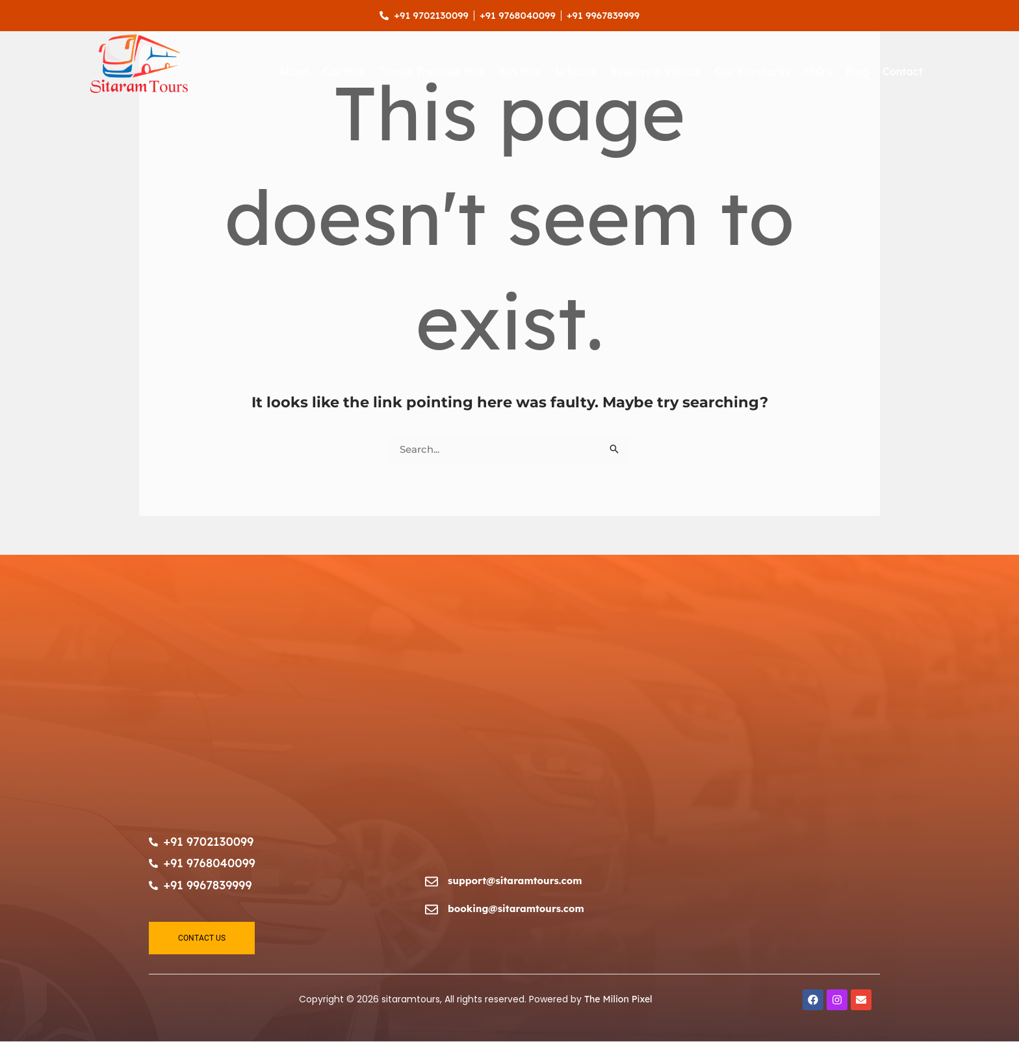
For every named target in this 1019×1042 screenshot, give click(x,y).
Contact (903, 71)
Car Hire (344, 71)
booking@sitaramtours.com (517, 908)
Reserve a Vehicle (655, 71)
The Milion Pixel (618, 1000)
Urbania (576, 71)
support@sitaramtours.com (515, 880)
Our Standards (752, 71)
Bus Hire (519, 71)
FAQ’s (817, 71)
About (293, 71)
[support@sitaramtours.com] (431, 882)
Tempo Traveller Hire (432, 71)
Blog (857, 71)
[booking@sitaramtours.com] (431, 910)
